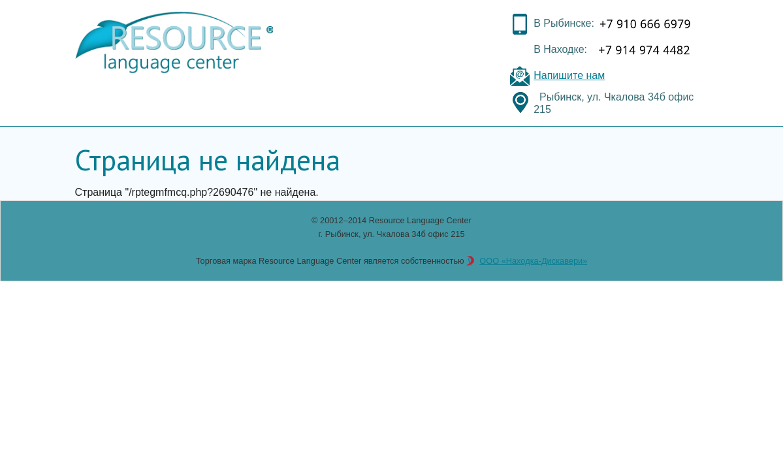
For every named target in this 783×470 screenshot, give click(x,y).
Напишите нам (569, 75)
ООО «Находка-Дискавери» (533, 261)
